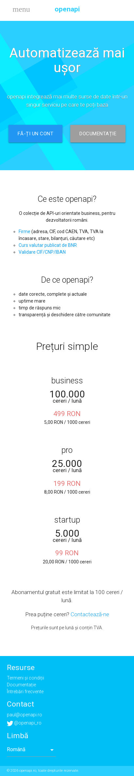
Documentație (97, 134)
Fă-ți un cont (36, 134)
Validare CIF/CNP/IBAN (42, 252)
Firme (24, 231)
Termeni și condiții (25, 677)
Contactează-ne (90, 614)
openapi (67, 9)
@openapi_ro (24, 722)
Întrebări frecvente (25, 691)
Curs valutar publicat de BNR (48, 245)
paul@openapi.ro (24, 714)
